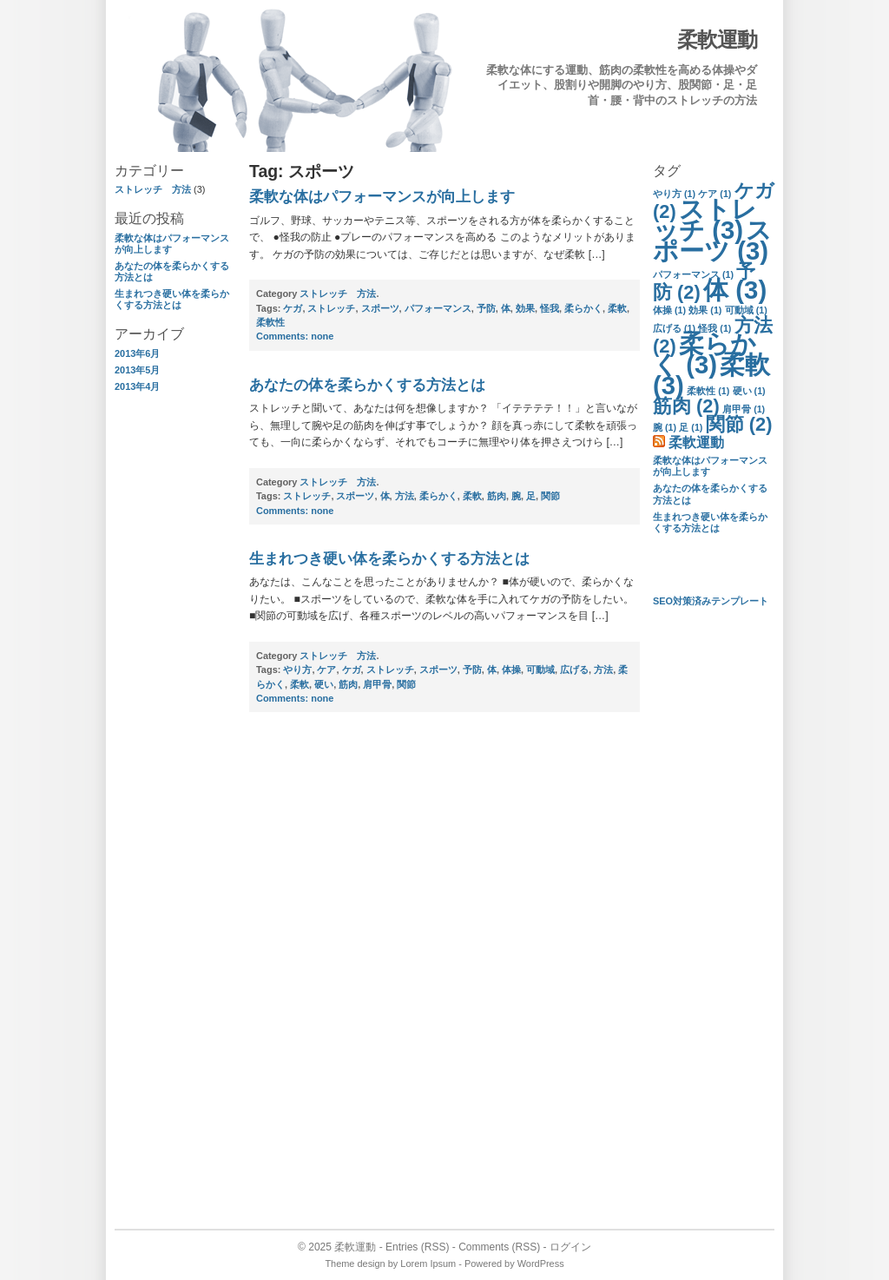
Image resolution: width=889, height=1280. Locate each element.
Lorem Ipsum (428, 1263)
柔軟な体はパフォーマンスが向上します (382, 196)
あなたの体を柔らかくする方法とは (367, 385)
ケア (326, 669)
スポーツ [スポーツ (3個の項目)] (712, 240)
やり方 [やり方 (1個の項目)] (674, 193)
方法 (404, 496)
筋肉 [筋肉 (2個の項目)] (686, 406)
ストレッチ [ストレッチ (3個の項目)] (705, 219)
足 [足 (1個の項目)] (690, 427)
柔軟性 (270, 322)
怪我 (549, 308)
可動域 (540, 669)
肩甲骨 (377, 684)
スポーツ (380, 308)
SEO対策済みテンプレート (710, 601)
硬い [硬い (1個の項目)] (749, 391)
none (294, 336)
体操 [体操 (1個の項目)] (669, 310)
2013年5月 (137, 370)
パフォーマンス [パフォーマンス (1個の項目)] (693, 274)
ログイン (570, 1247)
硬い (323, 684)
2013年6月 (137, 353)
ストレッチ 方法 (153, 189)
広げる (574, 669)
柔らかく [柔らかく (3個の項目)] (704, 354)
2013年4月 (137, 386)
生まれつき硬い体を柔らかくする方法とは (172, 299)
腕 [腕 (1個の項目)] (664, 427)
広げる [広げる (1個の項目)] (674, 328)
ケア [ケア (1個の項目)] (714, 193)
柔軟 (617, 308)
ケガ (292, 308)
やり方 (297, 669)
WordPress (540, 1263)
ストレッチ (331, 308)
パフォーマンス (438, 308)
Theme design (355, 1263)
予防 (486, 308)
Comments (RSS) (499, 1247)
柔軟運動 (717, 39)
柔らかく (583, 308)
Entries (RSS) (417, 1247)
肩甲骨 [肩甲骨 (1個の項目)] (743, 409)
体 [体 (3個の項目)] (735, 289)
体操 (511, 669)
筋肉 (496, 496)
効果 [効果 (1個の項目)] (704, 310)
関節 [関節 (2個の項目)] (739, 424)
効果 (525, 308)
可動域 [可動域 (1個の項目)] (746, 310)
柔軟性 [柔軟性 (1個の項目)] (708, 391)
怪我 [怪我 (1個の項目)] (714, 328)
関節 (550, 496)
